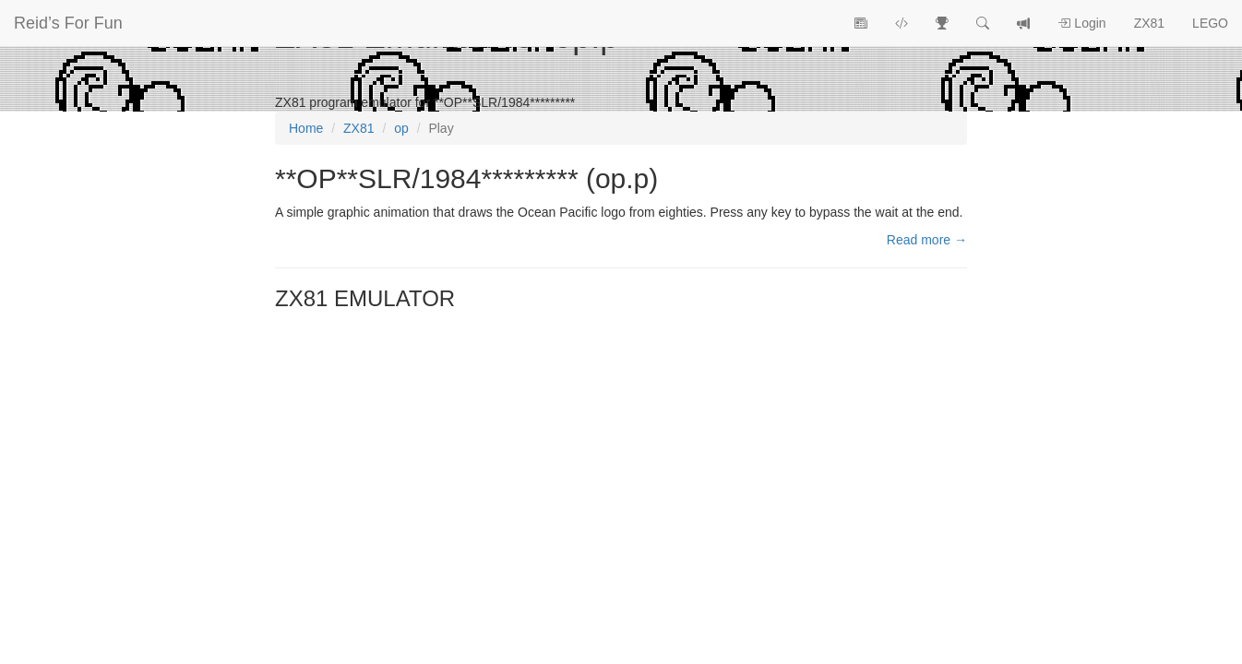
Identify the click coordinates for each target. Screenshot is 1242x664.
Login (1081, 23)
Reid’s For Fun (68, 23)
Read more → (927, 239)
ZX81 (1149, 23)
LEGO (1210, 23)
